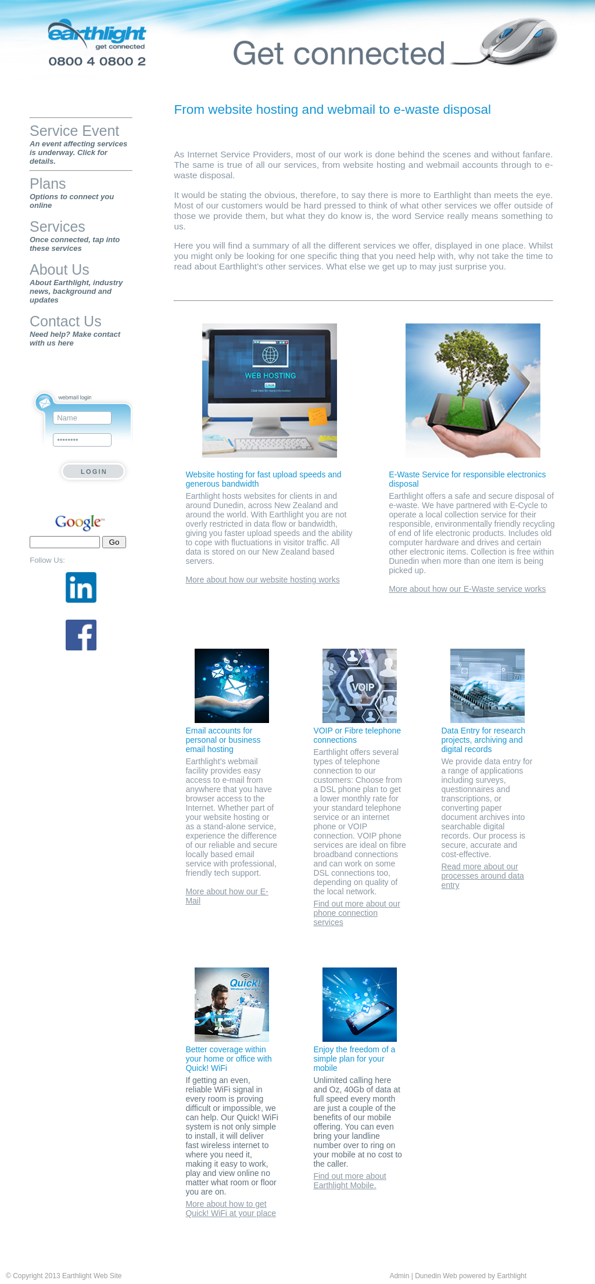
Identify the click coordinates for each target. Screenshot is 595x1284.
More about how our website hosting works (262, 579)
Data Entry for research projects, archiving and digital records (483, 740)
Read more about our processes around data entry (482, 876)
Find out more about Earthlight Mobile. (349, 1180)
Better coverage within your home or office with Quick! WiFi (228, 1059)
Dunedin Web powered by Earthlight (470, 1276)
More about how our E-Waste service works (467, 589)
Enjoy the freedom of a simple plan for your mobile (354, 1059)
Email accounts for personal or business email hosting (222, 740)
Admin (399, 1276)
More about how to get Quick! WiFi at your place (230, 1208)
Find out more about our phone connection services (356, 913)
